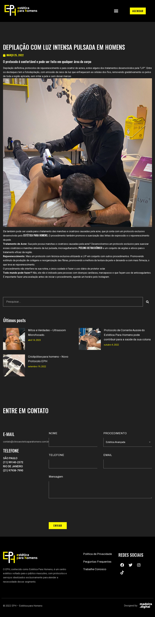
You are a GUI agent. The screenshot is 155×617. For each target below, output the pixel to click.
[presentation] (72, 510)
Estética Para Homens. (35, 235)
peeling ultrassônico (90, 248)
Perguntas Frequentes (97, 561)
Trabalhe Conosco (94, 569)
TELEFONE (56, 455)
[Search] (147, 302)
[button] (116, 11)
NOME (53, 433)
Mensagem (56, 476)
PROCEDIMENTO (115, 433)
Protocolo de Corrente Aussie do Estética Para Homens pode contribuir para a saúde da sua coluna (127, 335)
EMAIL (107, 455)
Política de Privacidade (97, 554)
